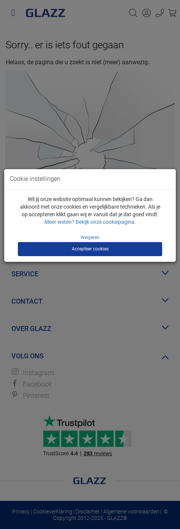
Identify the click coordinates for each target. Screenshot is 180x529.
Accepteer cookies (90, 249)
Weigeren (90, 237)
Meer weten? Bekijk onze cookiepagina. (90, 222)
